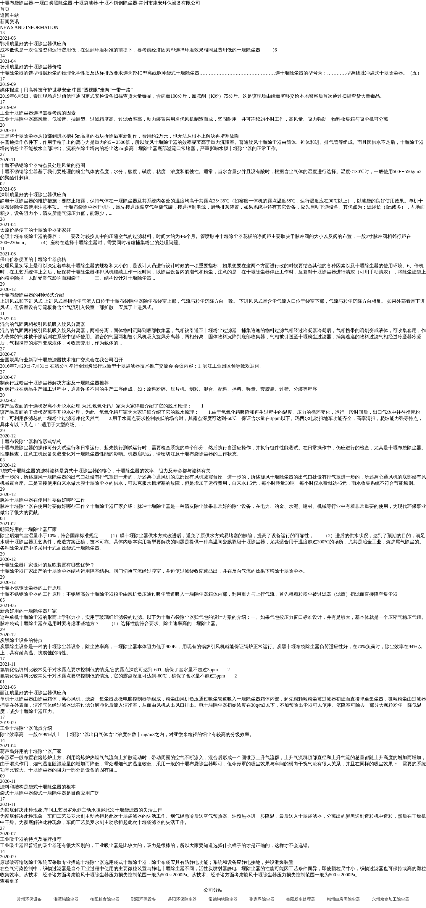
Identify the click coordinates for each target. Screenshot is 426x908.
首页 (4, 9)
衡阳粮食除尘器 (104, 899)
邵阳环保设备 (143, 899)
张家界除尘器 (261, 899)
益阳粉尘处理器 (300, 899)
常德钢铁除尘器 (223, 899)
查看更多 (9, 880)
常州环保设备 (29, 899)
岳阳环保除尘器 (182, 899)
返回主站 (9, 15)
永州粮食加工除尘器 (390, 899)
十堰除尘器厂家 (106, 506)
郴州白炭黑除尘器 (343, 899)
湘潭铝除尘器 (66, 899)
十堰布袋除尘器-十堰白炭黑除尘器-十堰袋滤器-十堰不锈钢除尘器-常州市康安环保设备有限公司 (100, 2)
